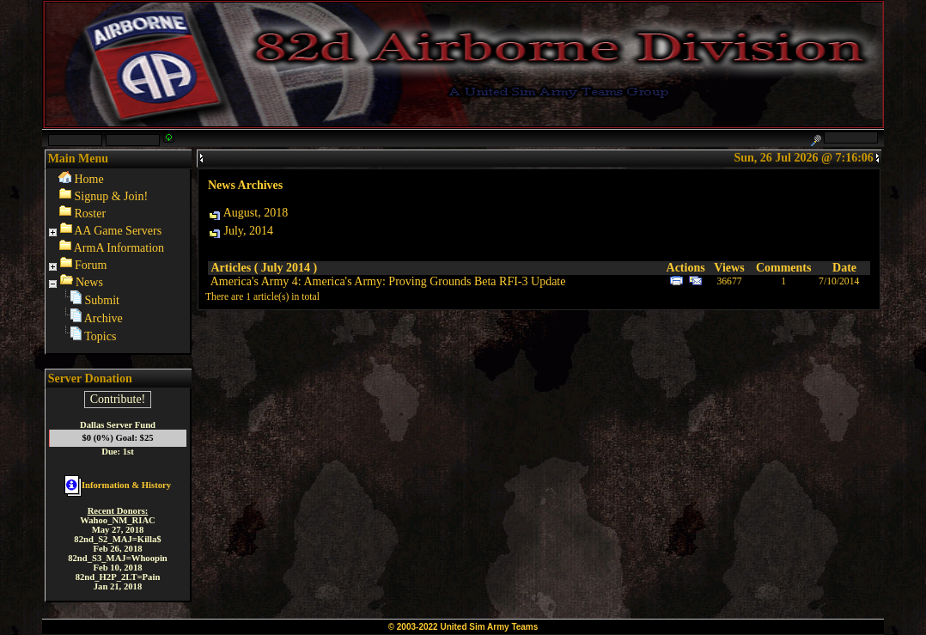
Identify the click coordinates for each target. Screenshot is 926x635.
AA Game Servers (117, 230)
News (89, 282)
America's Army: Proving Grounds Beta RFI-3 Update (434, 281)
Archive (103, 318)
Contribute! (118, 399)
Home (89, 179)
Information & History (117, 485)
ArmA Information (119, 247)
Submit (102, 300)
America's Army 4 (254, 281)
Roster (91, 213)
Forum (91, 265)
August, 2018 (255, 212)
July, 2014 (248, 230)
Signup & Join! (112, 196)
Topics (100, 336)
